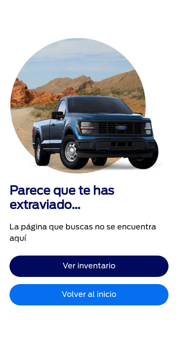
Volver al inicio (89, 294)
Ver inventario (89, 265)
